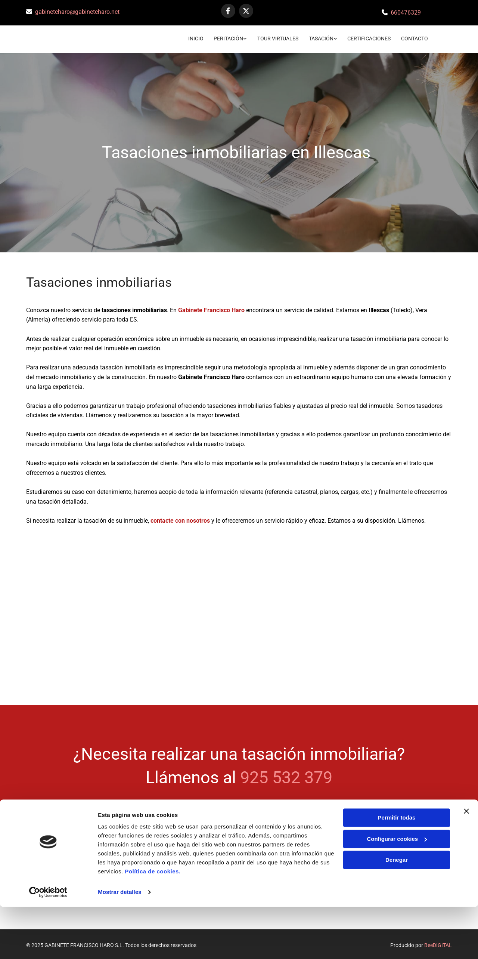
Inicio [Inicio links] (192, 37)
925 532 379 (286, 775)
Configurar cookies (397, 891)
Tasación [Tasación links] (320, 37)
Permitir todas (397, 870)
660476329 (406, 12)
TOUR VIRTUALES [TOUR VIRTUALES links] (276, 37)
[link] (222, 38)
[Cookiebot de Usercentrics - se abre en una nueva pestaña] (48, 944)
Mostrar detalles (120, 944)
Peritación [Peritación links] (225, 37)
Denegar (396, 912)
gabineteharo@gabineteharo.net (77, 11)
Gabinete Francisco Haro (211, 307)
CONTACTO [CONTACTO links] (415, 37)
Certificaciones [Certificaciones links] (369, 37)
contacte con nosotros (180, 518)
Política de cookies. (152, 923)
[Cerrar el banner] (466, 863)
